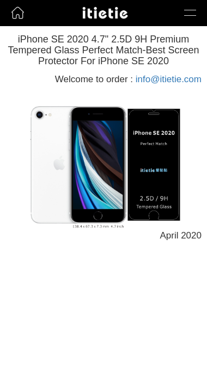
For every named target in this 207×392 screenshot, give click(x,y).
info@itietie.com (169, 79)
